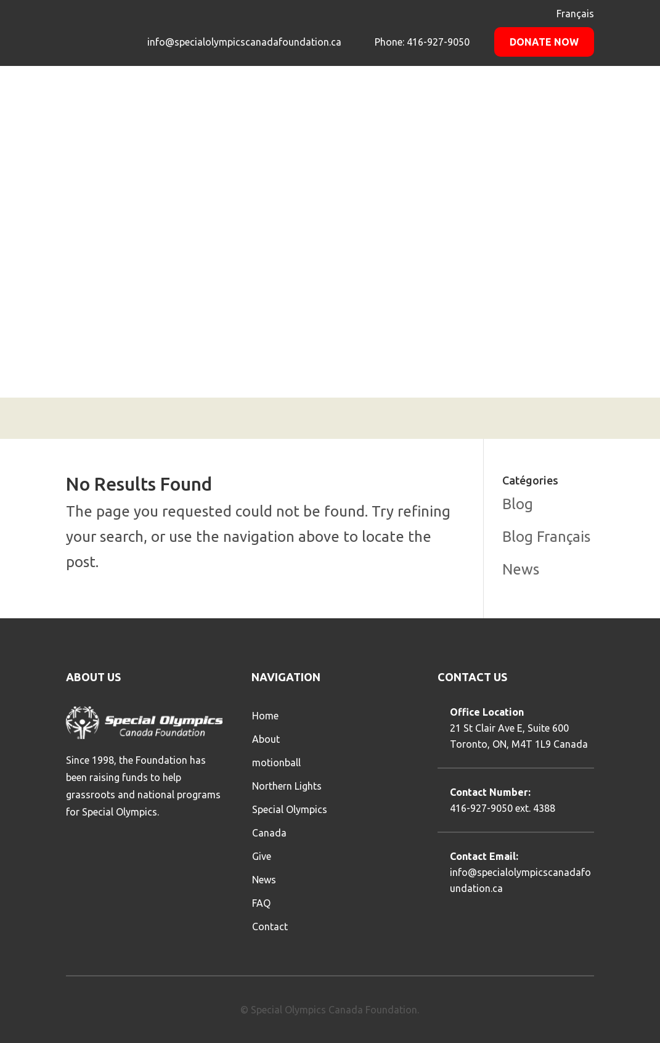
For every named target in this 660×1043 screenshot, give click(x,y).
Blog (517, 504)
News (520, 569)
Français (575, 13)
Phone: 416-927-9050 (421, 41)
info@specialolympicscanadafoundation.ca (244, 41)
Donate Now (544, 41)
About (266, 739)
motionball (276, 762)
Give (261, 856)
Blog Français (546, 536)
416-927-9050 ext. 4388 (502, 808)
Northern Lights (287, 785)
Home (265, 715)
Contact (270, 926)
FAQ (261, 903)
